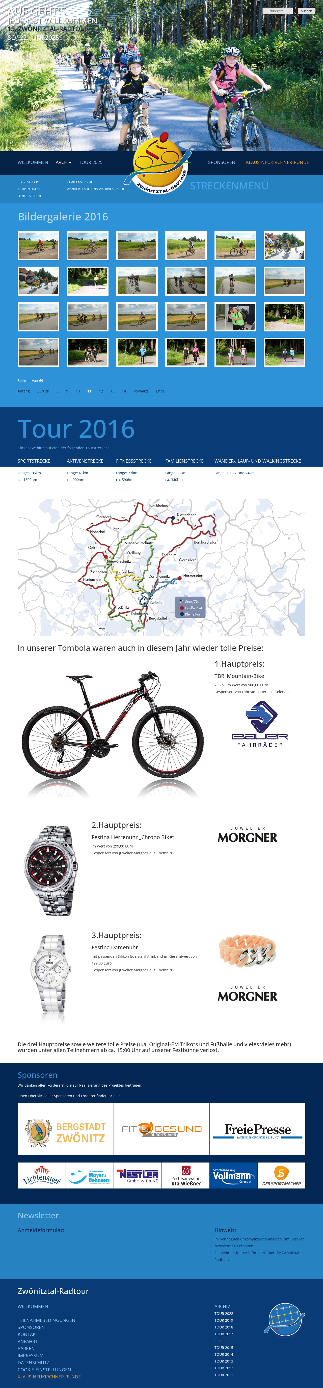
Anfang (24, 391)
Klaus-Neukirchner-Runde (49, 1377)
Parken (26, 1348)
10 (78, 391)
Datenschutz (33, 1362)
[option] (66, 1129)
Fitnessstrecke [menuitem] (30, 196)
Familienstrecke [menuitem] (80, 182)
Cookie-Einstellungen (44, 1370)
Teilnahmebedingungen (46, 1320)
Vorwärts (141, 391)
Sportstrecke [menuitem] (29, 182)
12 (101, 391)
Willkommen (33, 1306)
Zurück (43, 391)
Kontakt (28, 1334)
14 (124, 391)
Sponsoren (31, 1327)
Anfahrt (28, 1341)
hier (116, 1095)
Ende (160, 391)
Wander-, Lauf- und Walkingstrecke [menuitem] (96, 189)
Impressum (30, 1355)
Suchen (306, 11)
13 (113, 391)
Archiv (222, 1306)
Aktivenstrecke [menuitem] (30, 189)
